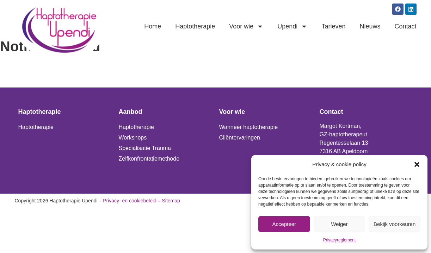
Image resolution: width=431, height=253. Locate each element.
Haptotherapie (195, 26)
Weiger (339, 224)
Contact (405, 26)
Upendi (292, 26)
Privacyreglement (339, 240)
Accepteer (284, 224)
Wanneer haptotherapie (248, 127)
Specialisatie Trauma (145, 148)
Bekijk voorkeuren (394, 224)
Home (152, 26)
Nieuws (369, 26)
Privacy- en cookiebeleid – (131, 200)
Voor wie (246, 26)
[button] (416, 164)
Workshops (133, 138)
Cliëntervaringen (239, 138)
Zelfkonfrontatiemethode (149, 159)
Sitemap (171, 200)
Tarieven (333, 26)
